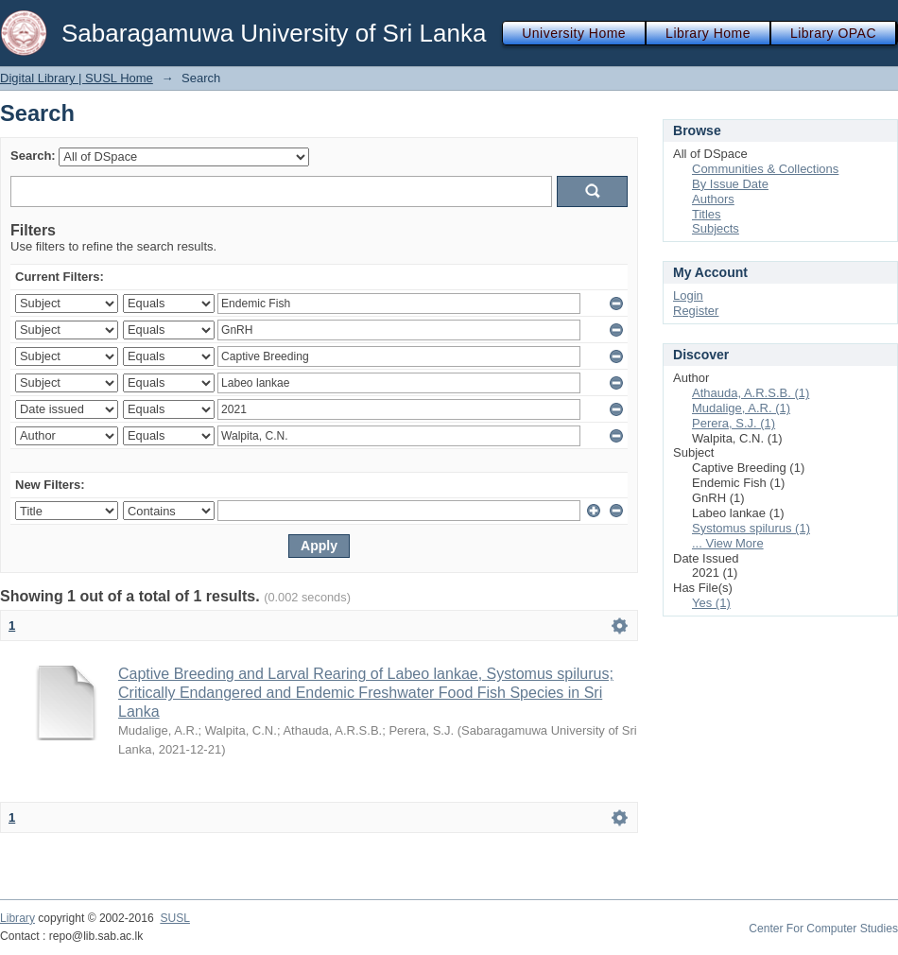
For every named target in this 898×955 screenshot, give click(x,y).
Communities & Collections (765, 169)
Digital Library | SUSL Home (76, 78)
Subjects (715, 228)
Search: (33, 155)
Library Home (708, 33)
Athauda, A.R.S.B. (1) (750, 393)
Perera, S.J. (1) (733, 423)
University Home (574, 33)
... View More (728, 543)
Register (695, 311)
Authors (713, 199)
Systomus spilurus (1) (751, 528)
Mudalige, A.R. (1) (741, 408)
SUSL (175, 918)
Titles (706, 214)
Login (688, 295)
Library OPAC (833, 33)
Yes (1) (711, 603)
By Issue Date (730, 184)
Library (17, 918)
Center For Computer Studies (823, 928)
